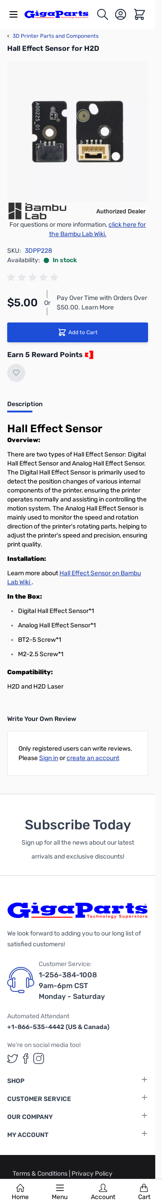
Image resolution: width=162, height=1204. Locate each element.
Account (103, 1192)
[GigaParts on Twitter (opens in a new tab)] (12, 1058)
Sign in (48, 758)
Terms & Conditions (41, 1173)
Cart (144, 1192)
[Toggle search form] (102, 14)
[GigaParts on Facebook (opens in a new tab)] (25, 1058)
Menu (60, 1192)
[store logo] (60, 14)
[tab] (25, 407)
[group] (34, 277)
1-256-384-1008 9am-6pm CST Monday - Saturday (72, 986)
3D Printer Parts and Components (53, 36)
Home (20, 1192)
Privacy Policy (92, 1173)
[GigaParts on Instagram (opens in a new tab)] (38, 1058)
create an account (93, 758)
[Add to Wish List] (16, 373)
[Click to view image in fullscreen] (77, 131)
